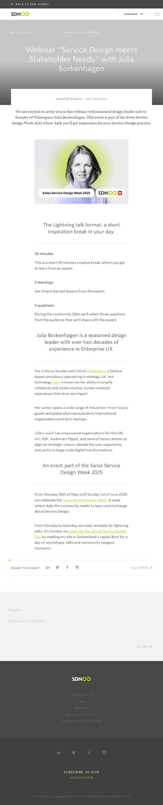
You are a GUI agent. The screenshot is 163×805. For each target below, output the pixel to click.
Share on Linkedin (47, 567)
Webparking (121, 796)
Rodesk (103, 796)
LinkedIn (58, 752)
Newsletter (80, 777)
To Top (142, 647)
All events (23, 32)
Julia (56, 382)
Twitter (74, 752)
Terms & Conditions (81, 721)
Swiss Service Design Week (85, 500)
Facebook (89, 752)
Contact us (81, 695)
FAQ (81, 701)
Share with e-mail (77, 567)
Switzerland (131, 14)
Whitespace (96, 371)
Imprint (81, 708)
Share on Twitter (57, 567)
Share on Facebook (67, 567)
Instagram (104, 752)
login (22, 621)
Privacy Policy (81, 714)
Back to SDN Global (32, 4)
